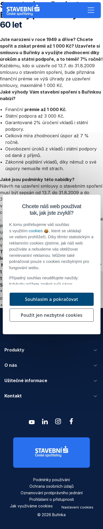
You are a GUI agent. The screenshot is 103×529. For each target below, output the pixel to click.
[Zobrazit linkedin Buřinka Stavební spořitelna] (45, 422)
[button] (90, 10)
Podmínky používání (51, 479)
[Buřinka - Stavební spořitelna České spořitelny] (24, 10)
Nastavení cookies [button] (77, 507)
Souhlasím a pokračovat (51, 299)
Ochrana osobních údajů (51, 486)
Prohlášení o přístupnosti (51, 499)
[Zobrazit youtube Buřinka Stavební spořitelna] (31, 422)
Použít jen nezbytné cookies (51, 315)
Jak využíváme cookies (31, 506)
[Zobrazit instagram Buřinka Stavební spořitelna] (58, 422)
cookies (38, 230)
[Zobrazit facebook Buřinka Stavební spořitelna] (71, 422)
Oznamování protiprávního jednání (52, 492)
